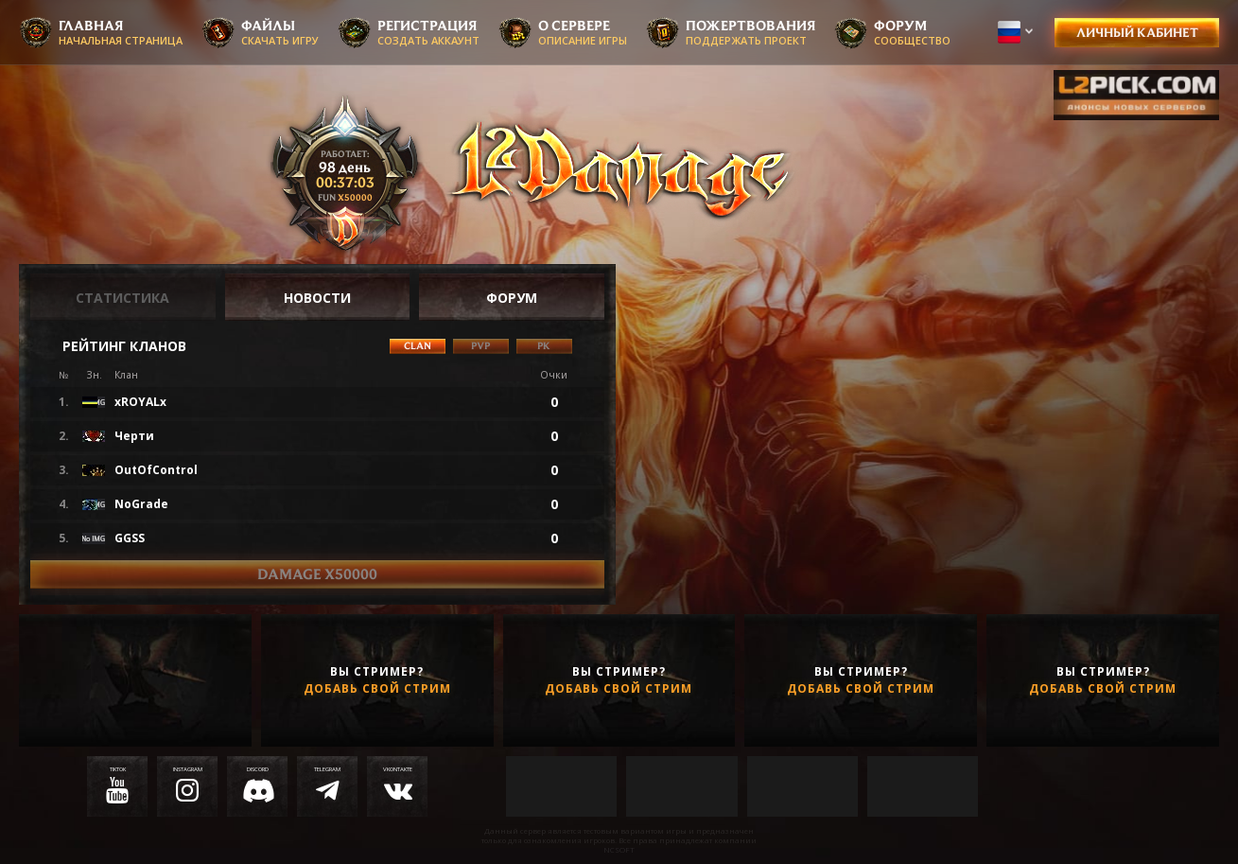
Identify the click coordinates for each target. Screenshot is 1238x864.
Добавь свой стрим (377, 689)
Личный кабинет (1137, 32)
